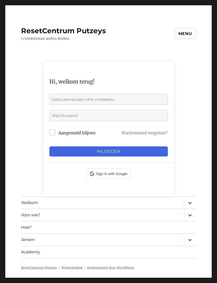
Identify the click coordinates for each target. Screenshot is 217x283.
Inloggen (108, 151)
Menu (185, 33)
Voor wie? (30, 215)
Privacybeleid (72, 268)
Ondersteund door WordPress (110, 268)
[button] (108, 174)
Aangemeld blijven (77, 132)
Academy (30, 252)
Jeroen (28, 239)
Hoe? (26, 227)
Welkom (29, 202)
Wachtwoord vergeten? (144, 132)
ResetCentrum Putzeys (63, 30)
